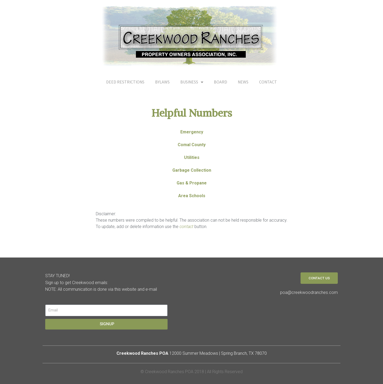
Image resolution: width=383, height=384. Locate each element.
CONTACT (268, 82)
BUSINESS (191, 82)
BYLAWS (162, 82)
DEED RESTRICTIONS (125, 82)
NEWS (243, 82)
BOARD (220, 82)
